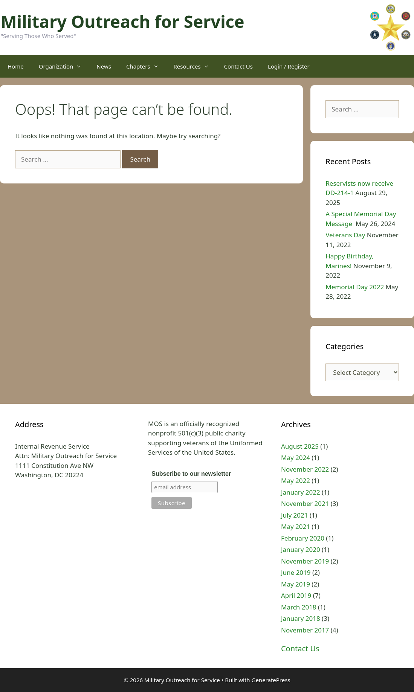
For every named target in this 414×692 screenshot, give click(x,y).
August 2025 (300, 446)
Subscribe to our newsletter (191, 473)
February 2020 (302, 538)
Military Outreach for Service (122, 21)
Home (16, 66)
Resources (195, 66)
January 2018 (300, 618)
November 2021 (305, 503)
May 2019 (295, 584)
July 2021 (294, 515)
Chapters (146, 66)
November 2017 (305, 630)
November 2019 (305, 561)
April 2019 (296, 595)
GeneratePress (270, 680)
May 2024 (295, 457)
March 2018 (298, 607)
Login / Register (289, 66)
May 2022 (295, 480)
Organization (64, 66)
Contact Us (238, 66)
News (103, 66)
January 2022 (300, 492)
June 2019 (296, 572)
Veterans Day (345, 235)
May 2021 (295, 526)
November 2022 (305, 469)
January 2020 (300, 549)
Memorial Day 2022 (354, 287)
